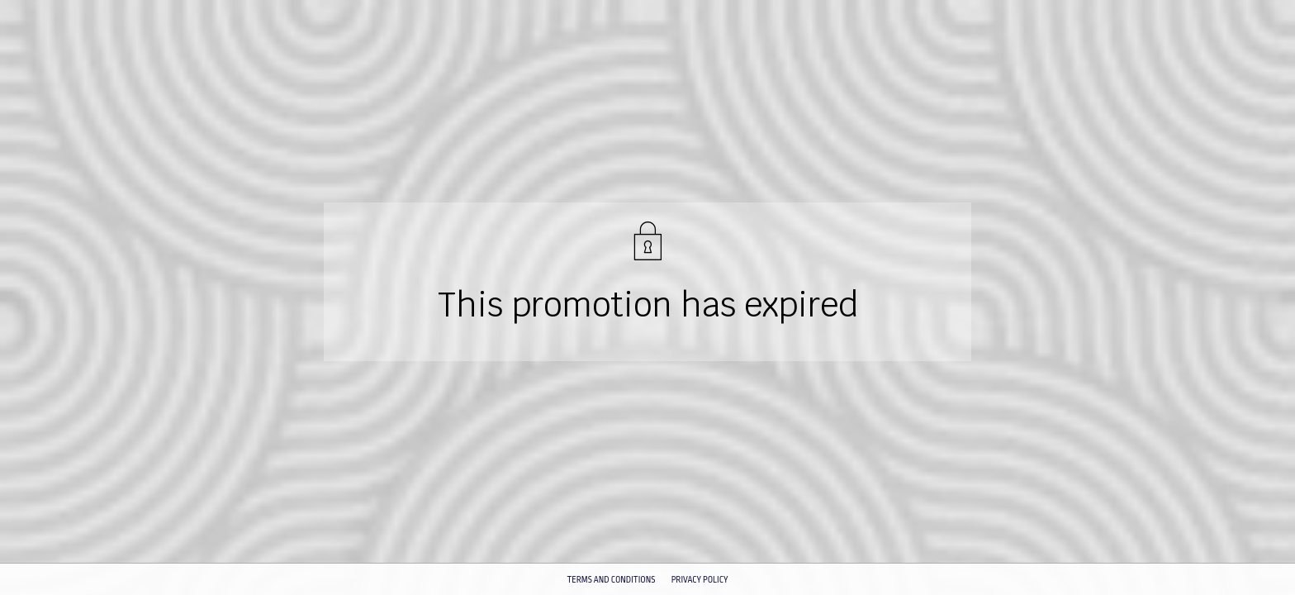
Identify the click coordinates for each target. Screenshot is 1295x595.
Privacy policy (699, 580)
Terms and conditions (611, 580)
